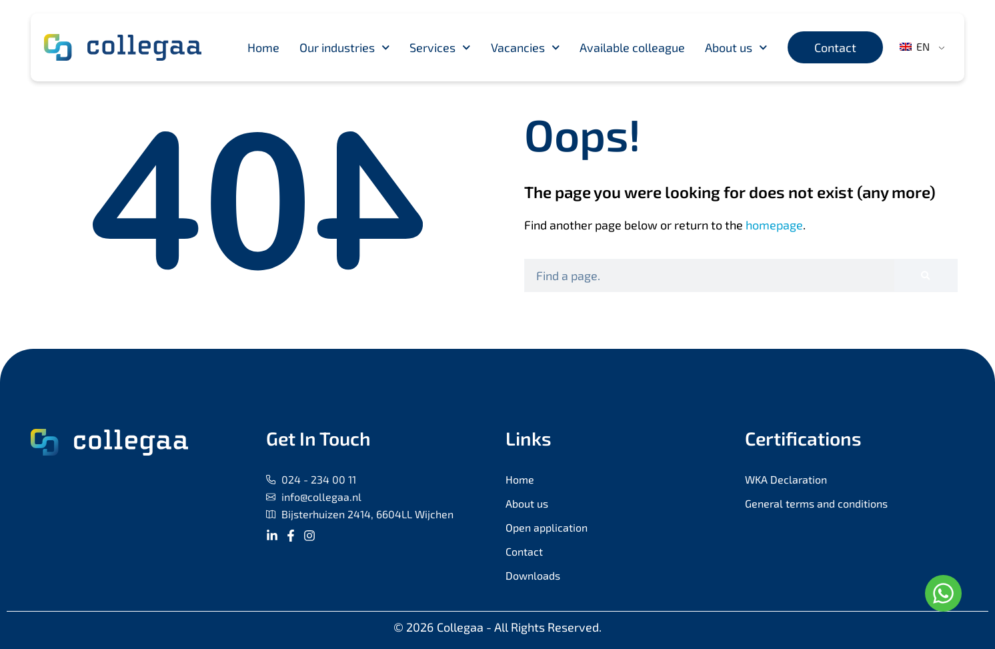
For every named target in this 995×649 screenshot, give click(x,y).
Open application (547, 527)
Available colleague (632, 47)
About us (736, 47)
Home (263, 47)
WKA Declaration (786, 479)
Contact (524, 551)
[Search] (925, 275)
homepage (774, 224)
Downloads (533, 575)
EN (915, 46)
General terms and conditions (816, 503)
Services (440, 47)
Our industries (344, 47)
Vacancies (525, 47)
